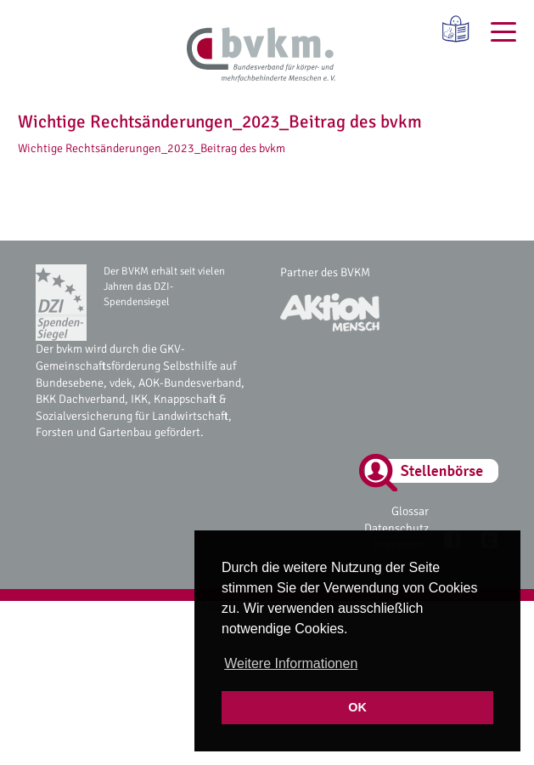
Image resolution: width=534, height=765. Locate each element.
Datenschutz (396, 528)
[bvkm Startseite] (261, 55)
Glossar (410, 511)
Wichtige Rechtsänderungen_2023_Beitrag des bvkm (151, 148)
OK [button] (357, 707)
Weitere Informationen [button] (290, 663)
